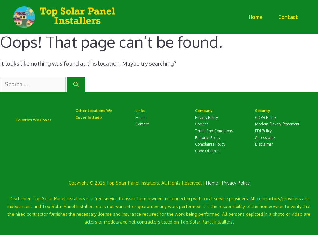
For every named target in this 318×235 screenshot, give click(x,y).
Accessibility (265, 137)
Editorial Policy (207, 137)
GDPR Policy (265, 117)
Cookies (201, 124)
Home (256, 17)
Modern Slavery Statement (277, 124)
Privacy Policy (206, 117)
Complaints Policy (210, 144)
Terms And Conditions (214, 130)
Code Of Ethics (207, 151)
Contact (288, 17)
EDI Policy (263, 130)
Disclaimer (264, 144)
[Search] (76, 84)
